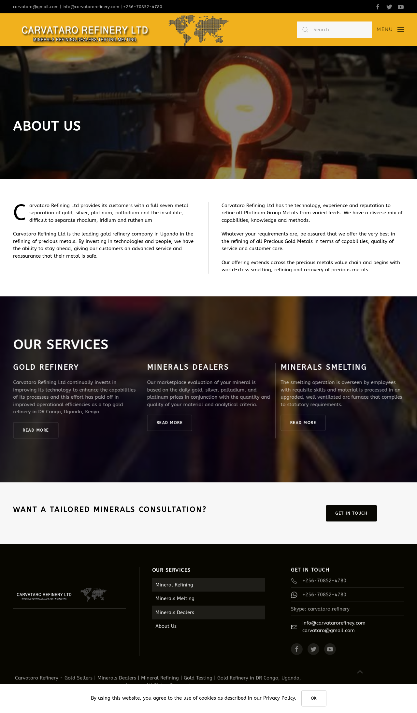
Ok (314, 698)
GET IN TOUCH (353, 513)
